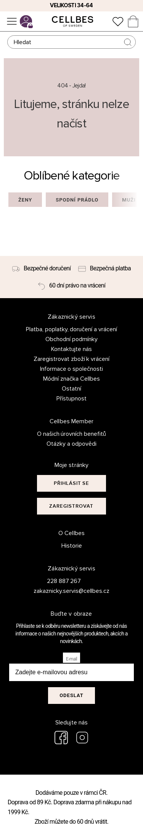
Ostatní (71, 388)
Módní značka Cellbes (71, 379)
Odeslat (71, 695)
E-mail (71, 659)
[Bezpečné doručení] (41, 268)
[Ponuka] (12, 21)
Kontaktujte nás (71, 349)
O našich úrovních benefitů (71, 434)
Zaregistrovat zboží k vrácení (72, 359)
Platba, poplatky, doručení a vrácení (71, 329)
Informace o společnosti (71, 369)
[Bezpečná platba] (104, 268)
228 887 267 (64, 581)
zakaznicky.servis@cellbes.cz (64, 591)
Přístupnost (71, 398)
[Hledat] (71, 42)
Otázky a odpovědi (71, 444)
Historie (71, 546)
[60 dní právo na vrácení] (71, 285)
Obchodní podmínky (71, 339)
